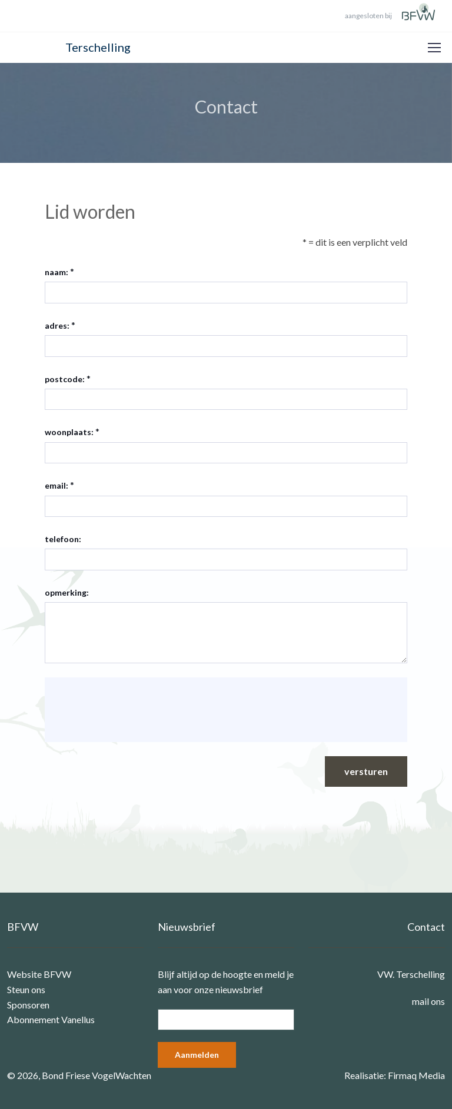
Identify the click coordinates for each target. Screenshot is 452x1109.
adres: (57, 325)
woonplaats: (69, 432)
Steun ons (26, 989)
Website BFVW (39, 974)
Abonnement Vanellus (51, 1019)
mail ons (428, 1001)
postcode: (65, 379)
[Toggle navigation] (434, 47)
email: (56, 485)
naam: (56, 272)
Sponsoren (28, 1004)
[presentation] (143, 710)
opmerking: (67, 592)
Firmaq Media (416, 1075)
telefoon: (63, 539)
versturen (366, 771)
